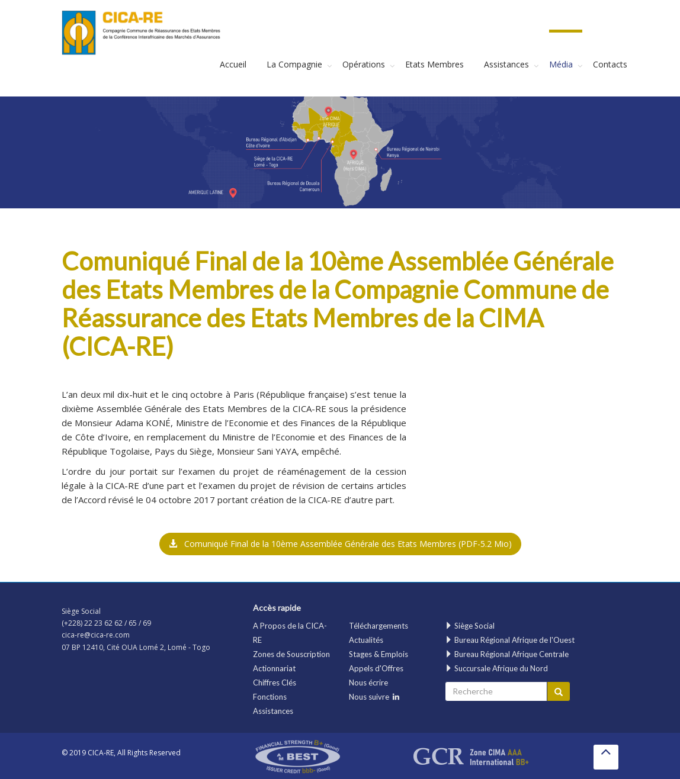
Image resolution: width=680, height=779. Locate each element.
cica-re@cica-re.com (96, 635)
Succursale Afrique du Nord (496, 668)
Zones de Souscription (291, 654)
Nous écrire (368, 682)
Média (561, 64)
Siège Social (470, 625)
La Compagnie (294, 64)
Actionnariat (274, 668)
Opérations (363, 64)
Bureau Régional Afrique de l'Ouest (510, 640)
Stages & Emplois (378, 654)
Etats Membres (434, 64)
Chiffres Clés (274, 682)
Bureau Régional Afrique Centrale (507, 654)
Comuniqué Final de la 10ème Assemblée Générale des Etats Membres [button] (340, 543)
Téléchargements (378, 625)
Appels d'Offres (376, 668)
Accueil (233, 64)
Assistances (506, 64)
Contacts (610, 64)
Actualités (366, 640)
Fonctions (270, 696)
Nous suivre (374, 696)
